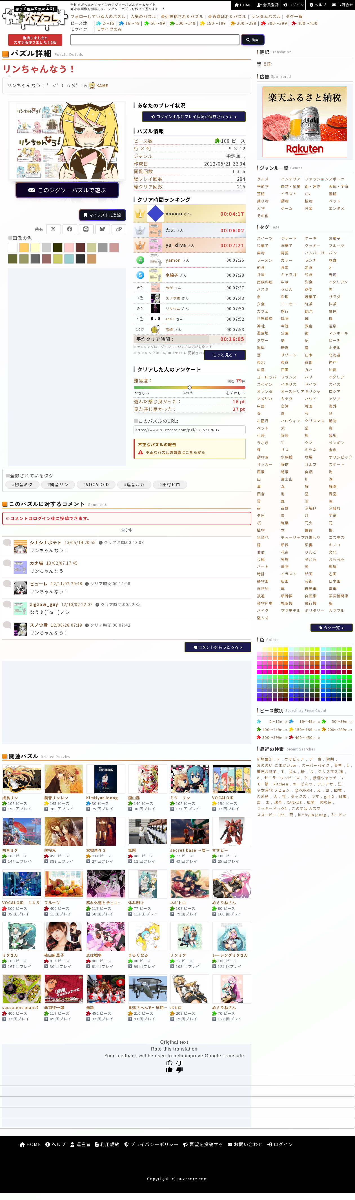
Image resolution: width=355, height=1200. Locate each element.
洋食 (309, 282)
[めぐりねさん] (231, 884)
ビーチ (335, 340)
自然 (309, 471)
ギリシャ (313, 391)
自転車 (311, 595)
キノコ (334, 544)
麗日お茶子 (267, 771)
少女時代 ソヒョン (273, 790)
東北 (261, 362)
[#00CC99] (333, 681)
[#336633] (312, 690)
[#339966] (307, 686)
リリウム (173, 308)
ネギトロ (178, 902)
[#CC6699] (301, 663)
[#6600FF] (259, 699)
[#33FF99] (301, 677)
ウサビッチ (294, 759)
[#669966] (275, 686)
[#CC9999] (301, 658)
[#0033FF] (323, 695)
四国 (285, 369)
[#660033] (280, 699)
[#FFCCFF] (259, 654)
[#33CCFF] (291, 681)
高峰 (169, 329)
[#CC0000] (317, 672)
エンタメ (337, 208)
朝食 (261, 267)
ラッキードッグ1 (272, 808)
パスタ (263, 289)
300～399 (274, 23)
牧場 (309, 457)
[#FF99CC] (264, 658)
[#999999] (333, 658)
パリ (309, 377)
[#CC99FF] (291, 658)
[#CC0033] (312, 672)
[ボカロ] (189, 989)
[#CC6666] (307, 663)
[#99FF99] (333, 649)
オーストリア (293, 391)
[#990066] (338, 672)
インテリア (291, 179)
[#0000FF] (323, 699)
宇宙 (333, 515)
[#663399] (269, 695)
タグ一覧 (294, 16)
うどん (287, 289)
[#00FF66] (338, 677)
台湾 (285, 406)
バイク (263, 610)
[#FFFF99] (269, 649)
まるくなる (138, 955)
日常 (343, 796)
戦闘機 (287, 603)
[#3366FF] (291, 690)
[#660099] (269, 699)
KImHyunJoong (102, 798)
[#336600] (317, 690)
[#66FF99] (269, 677)
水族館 (287, 457)
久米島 (263, 796)
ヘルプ (318, 4)
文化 (333, 552)
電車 (333, 588)
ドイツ (311, 384)
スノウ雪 (173, 298)
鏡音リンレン (56, 798)
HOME (243, 4)
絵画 (309, 573)
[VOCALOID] (231, 779)
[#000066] (338, 699)
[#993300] (349, 667)
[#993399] (333, 667)
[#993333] (344, 667)
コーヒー (289, 304)
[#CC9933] (312, 658)
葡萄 (261, 552)
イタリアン (338, 282)
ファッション (317, 179)
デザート (289, 238)
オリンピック (341, 457)
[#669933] (280, 686)
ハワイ (311, 398)
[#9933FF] (323, 667)
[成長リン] (21, 779)
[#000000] (349, 699)
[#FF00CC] (264, 672)
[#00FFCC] (328, 677)
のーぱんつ (303, 784)
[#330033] (312, 699)
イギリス (289, 384)
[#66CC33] (280, 681)
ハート (263, 566)
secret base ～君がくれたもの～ (189, 850)
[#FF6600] (285, 663)
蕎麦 (309, 289)
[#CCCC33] (312, 654)
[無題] (147, 831)
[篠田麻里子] (63, 936)
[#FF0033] (280, 672)
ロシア (335, 391)
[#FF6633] (280, 663)
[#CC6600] (317, 663)
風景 (261, 471)
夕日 (261, 515)
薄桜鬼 (50, 850)
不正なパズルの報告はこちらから (175, 452)
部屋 (333, 566)
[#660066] (275, 699)
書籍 (333, 193)
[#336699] (301, 690)
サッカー (265, 464)
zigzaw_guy (44, 604)
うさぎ (263, 442)
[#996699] (333, 663)
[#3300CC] (296, 699)
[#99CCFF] (323, 654)
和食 (309, 274)
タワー (263, 340)
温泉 (333, 326)
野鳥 (285, 435)
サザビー (220, 850)
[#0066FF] (323, 690)
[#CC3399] (301, 667)
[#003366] (338, 695)
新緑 (285, 544)
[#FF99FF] (259, 658)
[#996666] (338, 663)
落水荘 (325, 802)
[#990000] (349, 672)
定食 (309, 267)
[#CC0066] (307, 672)
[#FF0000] (285, 672)
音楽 (309, 208)
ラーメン (264, 260)
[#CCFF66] (307, 649)
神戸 (333, 362)
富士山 (287, 479)
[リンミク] (189, 936)
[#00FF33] (344, 677)
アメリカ (264, 398)
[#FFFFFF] (259, 649)
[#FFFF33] (280, 649)
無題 (132, 850)
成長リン (10, 798)
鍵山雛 (134, 798)
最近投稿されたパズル (182, 16)
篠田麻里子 (54, 955)
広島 (261, 369)
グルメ (263, 179)
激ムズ (263, 617)
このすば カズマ (306, 808)
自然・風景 (291, 186)
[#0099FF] (323, 686)
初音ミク (10, 850)
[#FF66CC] (264, 663)
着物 (285, 566)
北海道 (335, 355)
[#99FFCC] (328, 649)
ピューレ (39, 584)
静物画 (263, 581)
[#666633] (280, 690)
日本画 (335, 581)
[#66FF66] (275, 677)
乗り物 (263, 201)
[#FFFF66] (275, 649)
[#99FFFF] (323, 649)
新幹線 (287, 595)
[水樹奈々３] (105, 831)
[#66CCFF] (259, 681)
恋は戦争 (94, 955)
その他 (263, 215)
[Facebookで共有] (70, 229)
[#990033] (344, 672)
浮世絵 (263, 588)
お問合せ (342, 4)
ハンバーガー (317, 253)
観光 (309, 311)
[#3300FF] (291, 699)
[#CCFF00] (317, 649)
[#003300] (349, 695)
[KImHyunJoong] (105, 779)
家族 (285, 559)
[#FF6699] (269, 663)
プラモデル (291, 610)
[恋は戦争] (105, 936)
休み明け (136, 902)
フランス (289, 377)
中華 (285, 282)
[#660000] (285, 699)
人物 (261, 208)
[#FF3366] (275, 667)
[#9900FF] (323, 672)
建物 (285, 318)
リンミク (178, 955)
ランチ (311, 260)
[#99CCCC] (328, 654)
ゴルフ (311, 464)
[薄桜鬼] (63, 831)
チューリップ (293, 537)
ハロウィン (291, 420)
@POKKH (303, 790)
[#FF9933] (280, 658)
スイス (335, 384)
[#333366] (307, 695)
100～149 (183, 23)
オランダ (265, 391)
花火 (309, 522)
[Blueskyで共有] (102, 229)
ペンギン (337, 442)
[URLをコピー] (119, 229)
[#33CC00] (317, 681)
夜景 (285, 508)
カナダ (287, 398)
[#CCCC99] (301, 654)
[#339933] (312, 686)
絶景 (285, 471)
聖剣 (330, 759)
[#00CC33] (344, 681)
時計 (261, 573)
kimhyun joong (312, 814)
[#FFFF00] (285, 649)
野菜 (285, 253)
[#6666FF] (259, 690)
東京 (285, 362)
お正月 (263, 420)
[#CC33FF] (291, 667)
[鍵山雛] (147, 779)
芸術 (261, 193)
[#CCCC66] (307, 654)
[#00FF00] (349, 677)
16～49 (129, 23)
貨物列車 (265, 603)
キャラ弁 (289, 274)
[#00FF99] (333, 677)
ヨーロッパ (267, 377)
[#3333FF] (291, 695)
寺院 (285, 326)
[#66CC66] (275, 681)
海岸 (261, 347)
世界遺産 (265, 318)
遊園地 (263, 333)
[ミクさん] (21, 936)
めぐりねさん (224, 902)
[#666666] (275, 690)
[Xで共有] (53, 229)
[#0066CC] (328, 690)
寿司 (333, 274)
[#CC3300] (317, 667)
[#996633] (344, 663)
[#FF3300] (285, 667)
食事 (285, 267)
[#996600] (349, 663)
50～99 (155, 23)
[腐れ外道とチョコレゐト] (105, 884)
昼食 (333, 260)
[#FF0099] (269, 672)
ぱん (292, 771)
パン (333, 253)
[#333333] (312, 695)
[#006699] (333, 690)
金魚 (333, 449)
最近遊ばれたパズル (227, 16)
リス (285, 449)
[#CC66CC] (296, 663)
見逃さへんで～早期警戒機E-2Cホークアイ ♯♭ (147, 1007)
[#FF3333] (280, 667)
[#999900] (349, 658)
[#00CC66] (338, 681)
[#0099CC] (328, 686)
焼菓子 (311, 296)
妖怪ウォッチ (325, 777)
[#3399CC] (296, 686)
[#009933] (344, 686)
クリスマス (315, 420)
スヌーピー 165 (271, 814)
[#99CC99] (333, 654)
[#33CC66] (307, 681)
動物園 (263, 457)
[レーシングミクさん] (231, 936)
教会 (309, 326)
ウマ (315, 796)
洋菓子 (287, 245)
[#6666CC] (264, 690)
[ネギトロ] (189, 884)
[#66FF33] (280, 677)
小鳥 (261, 435)
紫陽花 (263, 537)
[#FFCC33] (280, 654)
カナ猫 (36, 563)
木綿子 (172, 275)
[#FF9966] (275, 658)
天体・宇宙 (339, 186)
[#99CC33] (344, 654)
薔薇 (309, 530)
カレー (287, 260)
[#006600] (349, 690)
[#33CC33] (312, 681)
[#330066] (307, 699)
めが (169, 287)
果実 (309, 544)
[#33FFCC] (296, 677)
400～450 (304, 23)
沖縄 (333, 369)
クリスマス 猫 (330, 771)
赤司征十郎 (54, 1007)
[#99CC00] (349, 654)
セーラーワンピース (282, 777)
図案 (338, 790)
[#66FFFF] (259, 677)
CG (307, 193)
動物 (285, 201)
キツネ (311, 449)
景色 (333, 311)
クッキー (313, 245)
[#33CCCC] (296, 681)
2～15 (105, 23)
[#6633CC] (264, 695)
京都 (309, 362)
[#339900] (317, 686)
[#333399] (301, 695)
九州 (309, 369)
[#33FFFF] (291, 677)
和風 (261, 559)
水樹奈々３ (96, 850)
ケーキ (311, 238)
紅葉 (285, 522)
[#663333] (280, 695)
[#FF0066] (275, 672)
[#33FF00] (317, 677)
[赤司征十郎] (63, 989)
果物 (261, 253)
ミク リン (180, 798)
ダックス (299, 796)
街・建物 (313, 186)
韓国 (309, 406)
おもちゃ (337, 559)
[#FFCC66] (275, 654)
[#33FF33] (312, 677)
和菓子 (263, 245)
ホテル (335, 347)
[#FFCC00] (285, 654)
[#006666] (338, 690)
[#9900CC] (328, 672)
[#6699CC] (264, 686)
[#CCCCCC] (296, 654)
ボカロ (176, 1007)
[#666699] (269, 690)
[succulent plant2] (21, 989)
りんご (311, 552)
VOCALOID (223, 798)
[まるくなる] (147, 936)
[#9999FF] (323, 658)
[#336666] (307, 690)
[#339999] (301, 686)
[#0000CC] (328, 699)
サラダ (335, 296)
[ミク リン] (189, 779)
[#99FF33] (344, 649)
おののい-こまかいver (277, 765)
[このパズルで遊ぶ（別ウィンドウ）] (67, 152)
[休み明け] (147, 884)
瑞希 (278, 802)
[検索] (253, 39)
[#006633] (344, 690)
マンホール (339, 333)
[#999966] (338, 658)
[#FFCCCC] (264, 654)
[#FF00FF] (259, 672)
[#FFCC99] (269, 654)
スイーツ (265, 238)
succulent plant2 (20, 1007)
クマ (309, 442)
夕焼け (311, 508)
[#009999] (333, 686)
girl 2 (329, 796)
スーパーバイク (316, 765)
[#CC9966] (307, 658)
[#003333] (344, 695)
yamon (173, 260)
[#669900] (285, 686)
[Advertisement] (67, 310)
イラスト (289, 193)
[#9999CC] (328, 658)
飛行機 (311, 603)
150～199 (213, 23)
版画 (285, 581)
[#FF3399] (269, 667)
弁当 (261, 274)
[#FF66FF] (259, 663)
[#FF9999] (269, 658)
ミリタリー (315, 610)
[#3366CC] (296, 690)
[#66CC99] (269, 681)
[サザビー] (231, 831)
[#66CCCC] (264, 681)
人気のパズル (143, 16)
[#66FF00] (285, 677)
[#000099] (333, 699)
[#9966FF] (323, 663)
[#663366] (275, 695)
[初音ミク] (21, 831)
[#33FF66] (307, 677)
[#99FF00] (349, 649)
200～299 (243, 23)
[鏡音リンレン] (63, 779)
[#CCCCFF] (291, 654)
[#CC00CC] (296, 672)
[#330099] (301, 699)
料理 (285, 296)
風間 (311, 802)
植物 (309, 201)
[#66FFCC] (264, 677)
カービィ (339, 814)
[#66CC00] (285, 681)
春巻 (338, 765)
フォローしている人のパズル (98, 16)
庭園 (333, 486)
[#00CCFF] (323, 681)
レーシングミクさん (230, 955)
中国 (261, 406)
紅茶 (309, 304)
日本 (309, 355)
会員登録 (268, 4)
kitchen (281, 784)
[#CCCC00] (317, 654)
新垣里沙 (265, 759)
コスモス (337, 537)
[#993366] (338, 667)
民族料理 (265, 282)
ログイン (293, 4)
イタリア (336, 377)
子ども (311, 559)
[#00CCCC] (328, 681)
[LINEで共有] (86, 229)
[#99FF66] (338, 649)
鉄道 (261, 595)
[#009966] (338, 686)
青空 (333, 493)
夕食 (261, 304)
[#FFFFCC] (264, 649)
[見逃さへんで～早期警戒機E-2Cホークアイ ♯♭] (147, 989)
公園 (285, 333)
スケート (337, 464)
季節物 (263, 186)
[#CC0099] (301, 672)
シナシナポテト (46, 542)
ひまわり (313, 537)
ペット (335, 201)
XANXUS (294, 802)
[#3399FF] (291, 686)
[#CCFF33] (312, 649)
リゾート (289, 355)
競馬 (333, 435)
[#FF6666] (275, 663)
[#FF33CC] (264, 667)
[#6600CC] (264, 699)
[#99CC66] (338, 654)
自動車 (311, 588)
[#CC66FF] (291, 663)
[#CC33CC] (296, 667)
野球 (285, 464)
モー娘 (263, 784)
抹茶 (333, 304)
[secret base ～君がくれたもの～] (189, 831)
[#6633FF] (259, 695)
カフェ (263, 311)
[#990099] (333, 672)
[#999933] (344, 658)
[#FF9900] (285, 658)
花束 (285, 552)
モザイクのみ (109, 29)
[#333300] (317, 695)
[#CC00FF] (291, 672)
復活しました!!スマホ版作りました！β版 (35, 40)
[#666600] (285, 690)
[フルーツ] (63, 884)
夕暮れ (335, 508)
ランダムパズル (266, 16)
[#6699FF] (259, 686)
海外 (333, 406)
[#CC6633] (312, 663)
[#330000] (317, 699)
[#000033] (344, 699)
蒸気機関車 (339, 595)
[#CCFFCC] (296, 649)
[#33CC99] (301, 681)
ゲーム (287, 208)
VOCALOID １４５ (21, 902)
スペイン (264, 384)
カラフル (337, 610)
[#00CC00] (349, 681)
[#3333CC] (296, 695)
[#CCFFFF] (291, 649)
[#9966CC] (328, 663)
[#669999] (269, 686)
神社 (261, 326)
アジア (334, 398)
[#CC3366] (307, 667)
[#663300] (285, 695)
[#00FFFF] (323, 677)
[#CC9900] (317, 658)
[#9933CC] (328, 667)
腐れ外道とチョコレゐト (105, 902)
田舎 (261, 493)
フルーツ (52, 902)
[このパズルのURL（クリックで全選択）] (190, 429)
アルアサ (325, 784)
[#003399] (333, 695)
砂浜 (285, 347)
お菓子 (335, 238)
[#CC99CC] (296, 658)
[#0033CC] (328, 695)
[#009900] (349, 686)
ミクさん (10, 955)
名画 (333, 573)
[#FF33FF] (259, 667)
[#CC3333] (312, 667)
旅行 (285, 311)
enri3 (170, 318)
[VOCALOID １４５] (21, 884)
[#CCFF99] (301, 649)
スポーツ (337, 179)
